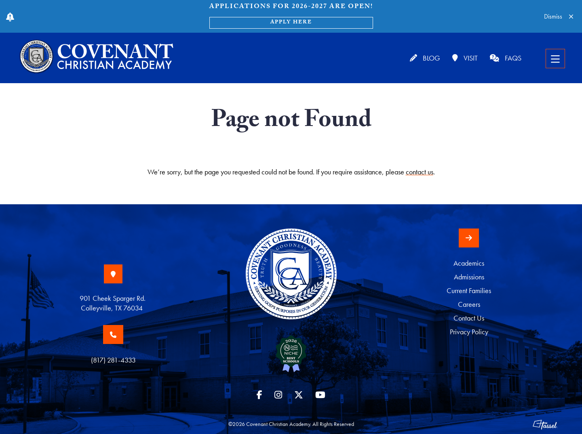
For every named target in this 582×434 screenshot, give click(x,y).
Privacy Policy (469, 331)
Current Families (469, 290)
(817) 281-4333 (113, 360)
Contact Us (468, 318)
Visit (465, 58)
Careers (469, 304)
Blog (425, 58)
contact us (419, 171)
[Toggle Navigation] (555, 58)
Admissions (469, 276)
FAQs (505, 58)
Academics (468, 263)
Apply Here (291, 22)
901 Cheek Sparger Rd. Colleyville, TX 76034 (113, 303)
